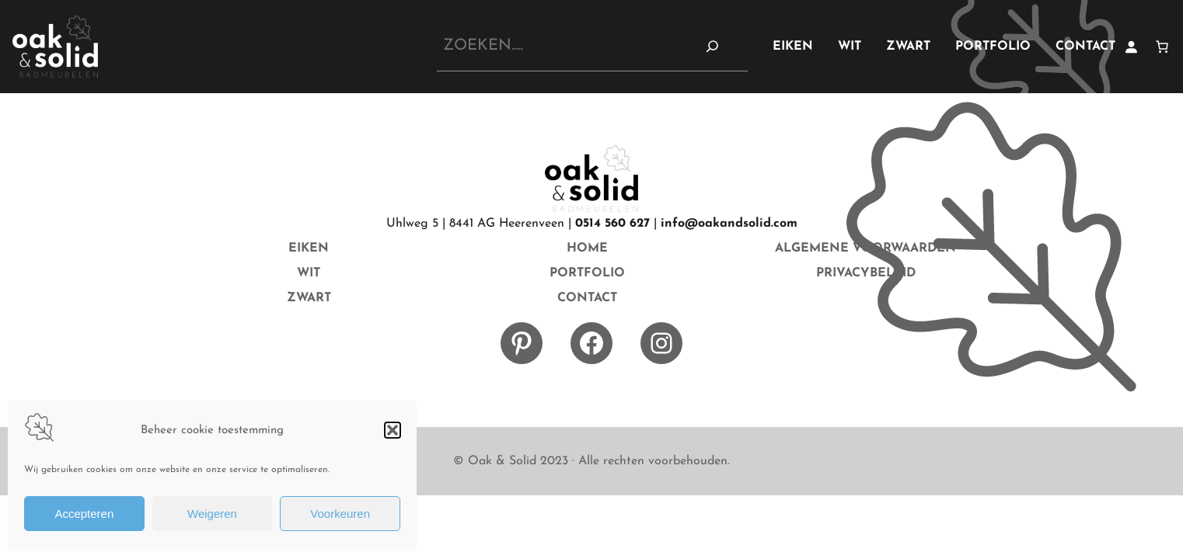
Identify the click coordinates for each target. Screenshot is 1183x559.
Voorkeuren (340, 513)
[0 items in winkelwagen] (1162, 46)
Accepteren (83, 513)
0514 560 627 (612, 223)
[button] (392, 430)
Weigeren (212, 513)
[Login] (1130, 46)
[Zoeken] (713, 46)
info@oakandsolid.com (729, 223)
